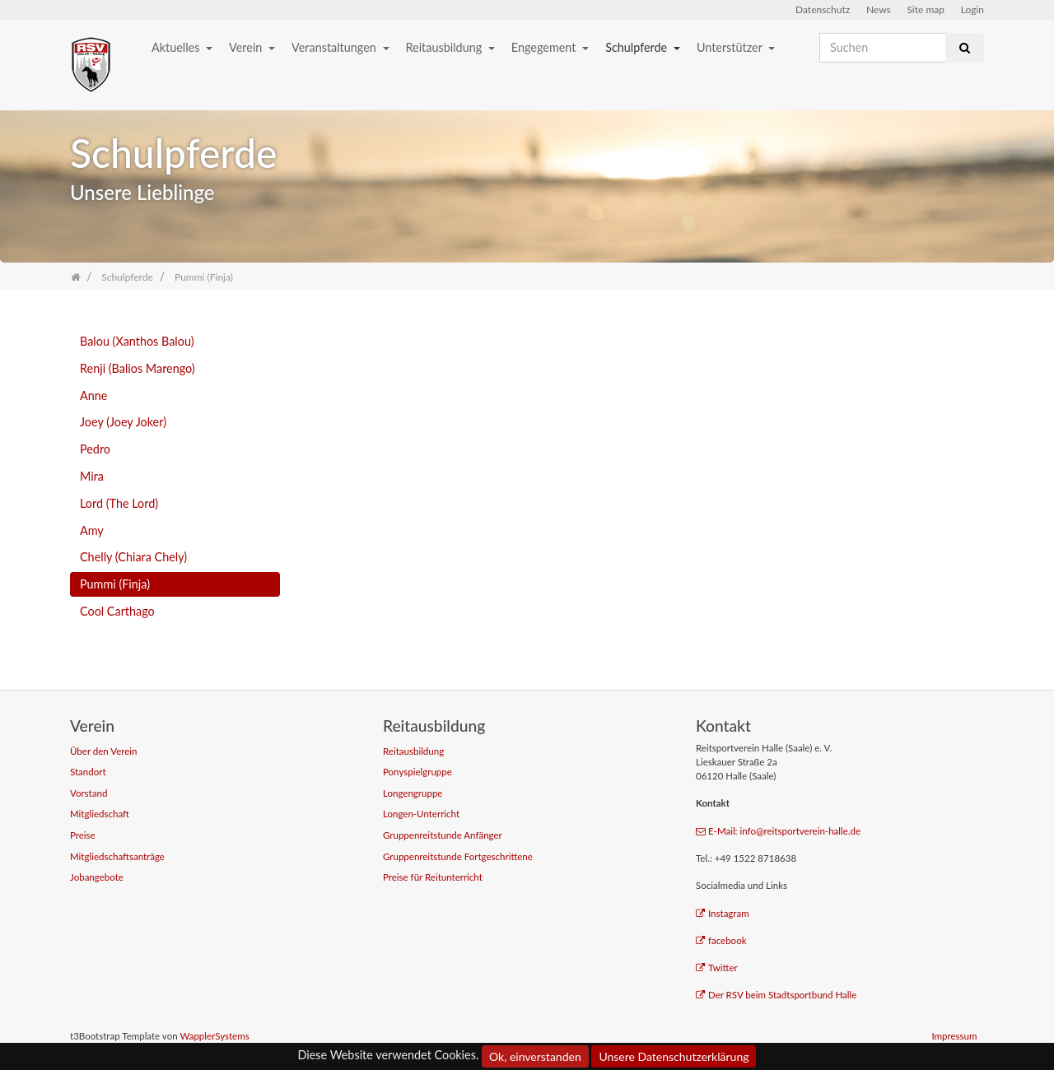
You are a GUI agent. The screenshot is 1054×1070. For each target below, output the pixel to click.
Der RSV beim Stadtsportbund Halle (776, 994)
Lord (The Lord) (119, 503)
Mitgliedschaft (99, 813)
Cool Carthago (117, 611)
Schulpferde (637, 47)
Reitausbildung (445, 47)
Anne (93, 395)
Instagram (722, 913)
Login (972, 9)
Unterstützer (731, 47)
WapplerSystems (214, 1035)
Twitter (717, 967)
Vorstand (88, 793)
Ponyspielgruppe (417, 771)
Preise (83, 835)
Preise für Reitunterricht (433, 877)
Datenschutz (822, 9)
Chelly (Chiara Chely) (133, 557)
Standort (88, 771)
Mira (92, 476)
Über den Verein (104, 751)
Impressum (954, 1035)
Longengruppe (412, 793)
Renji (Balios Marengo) (137, 368)
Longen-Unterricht (421, 813)
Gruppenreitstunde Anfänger (442, 835)
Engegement (545, 47)
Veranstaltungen (335, 47)
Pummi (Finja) (115, 584)
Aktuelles (177, 47)
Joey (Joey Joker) (123, 422)
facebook (721, 940)
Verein (247, 47)
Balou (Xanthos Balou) (137, 341)
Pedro (95, 449)
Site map (925, 9)
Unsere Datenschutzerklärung (674, 1056)
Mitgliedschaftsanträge (117, 856)
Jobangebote (97, 877)
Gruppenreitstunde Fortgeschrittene (458, 856)
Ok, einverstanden (535, 1056)
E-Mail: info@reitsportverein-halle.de (778, 831)
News (878, 9)
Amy (92, 530)
